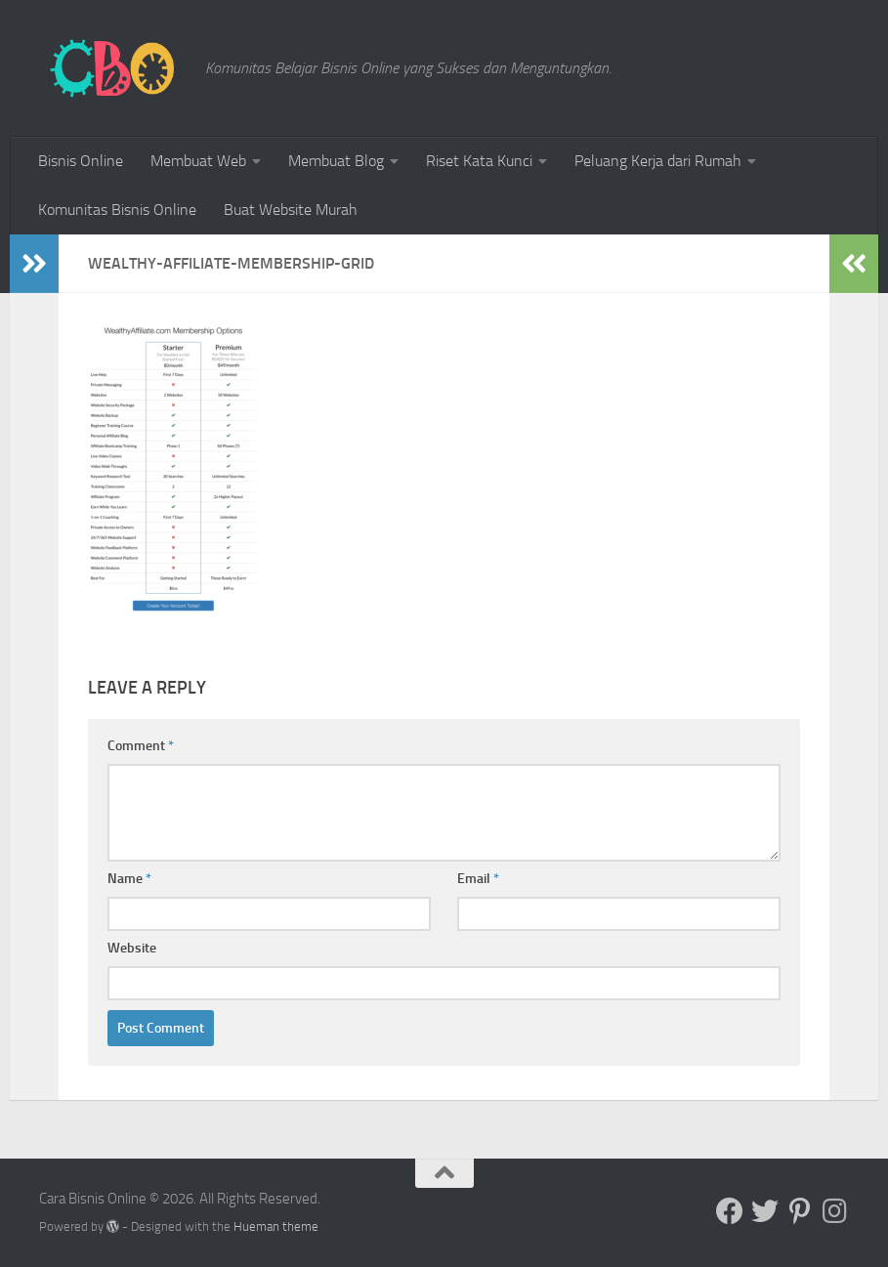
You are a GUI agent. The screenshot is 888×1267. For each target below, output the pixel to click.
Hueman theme (275, 1226)
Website (131, 948)
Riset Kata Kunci (479, 160)
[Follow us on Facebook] (729, 1211)
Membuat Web (198, 160)
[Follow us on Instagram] (835, 1211)
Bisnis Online (80, 160)
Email (478, 878)
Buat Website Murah (291, 209)
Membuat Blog (336, 160)
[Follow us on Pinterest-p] (800, 1211)
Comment (140, 746)
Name (129, 878)
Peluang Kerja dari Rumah (657, 160)
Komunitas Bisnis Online (117, 209)
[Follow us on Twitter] (765, 1211)
